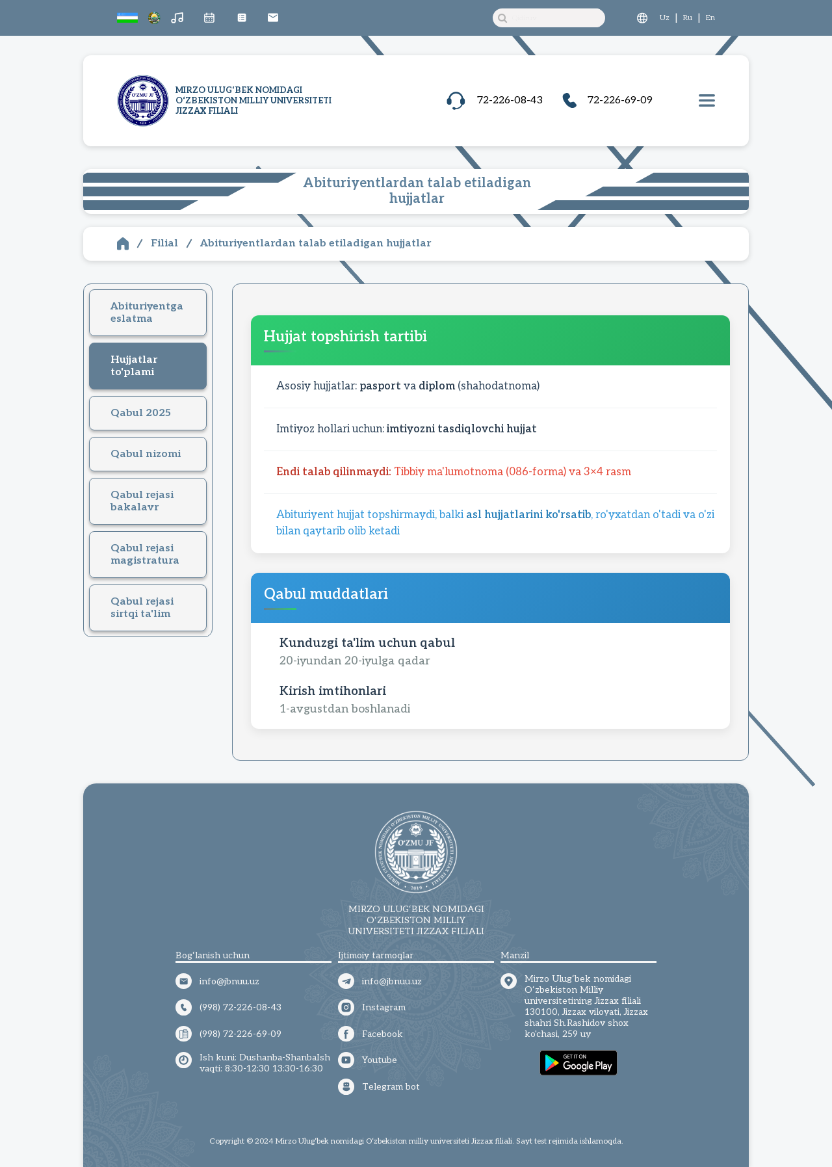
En (710, 18)
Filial (164, 243)
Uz (665, 18)
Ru (687, 18)
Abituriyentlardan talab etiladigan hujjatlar (315, 243)
